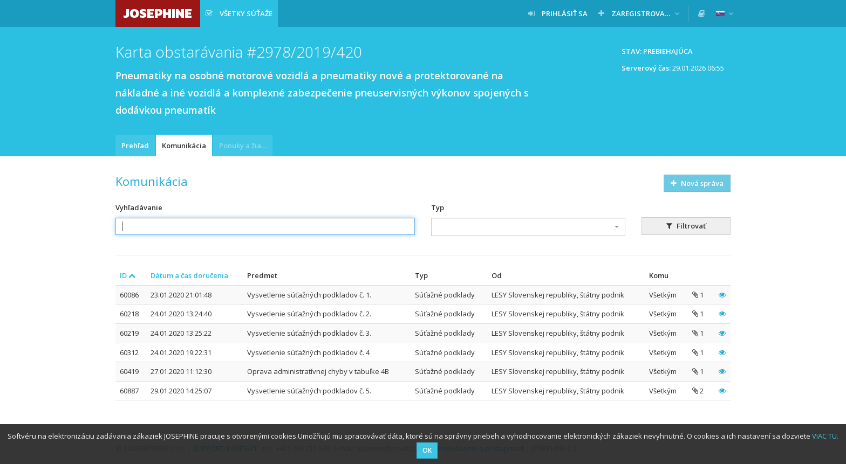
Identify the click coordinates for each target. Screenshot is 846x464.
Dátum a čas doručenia (189, 275)
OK (427, 450)
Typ (437, 207)
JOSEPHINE (158, 13)
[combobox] (528, 227)
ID (128, 275)
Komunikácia (184, 145)
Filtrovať (686, 226)
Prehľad (135, 145)
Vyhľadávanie (138, 207)
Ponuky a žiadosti (245, 145)
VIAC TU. (825, 436)
